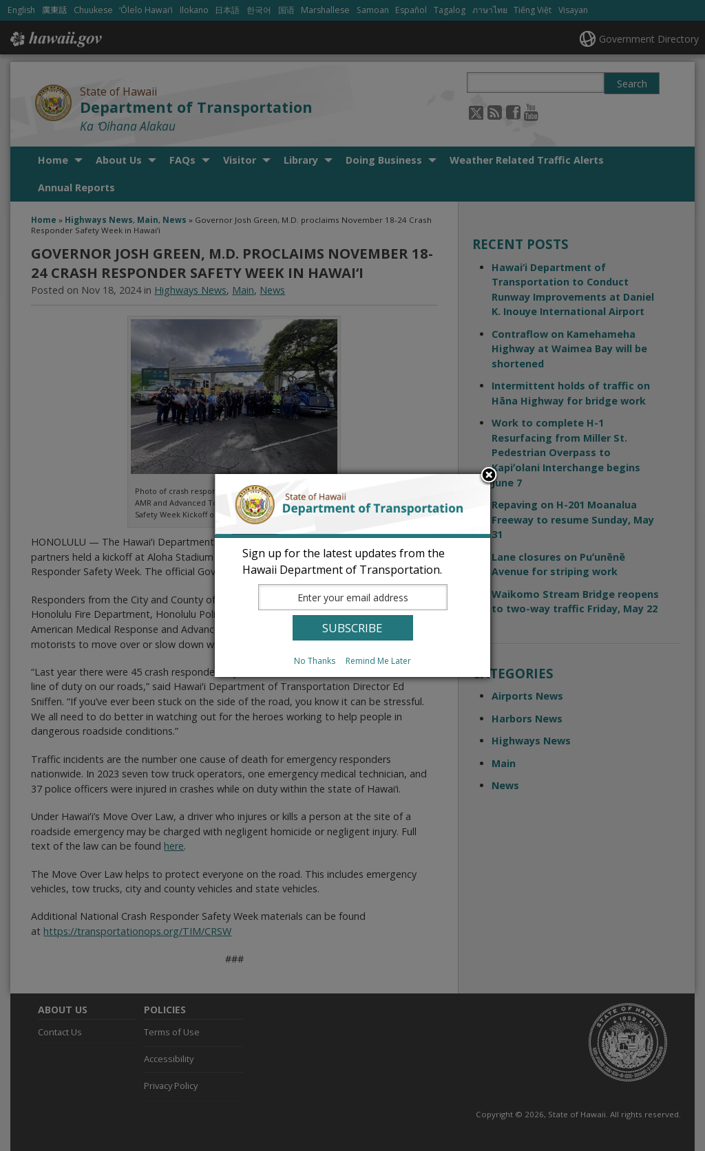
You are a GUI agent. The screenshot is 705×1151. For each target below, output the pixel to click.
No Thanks (314, 661)
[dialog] (352, 575)
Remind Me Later (378, 661)
